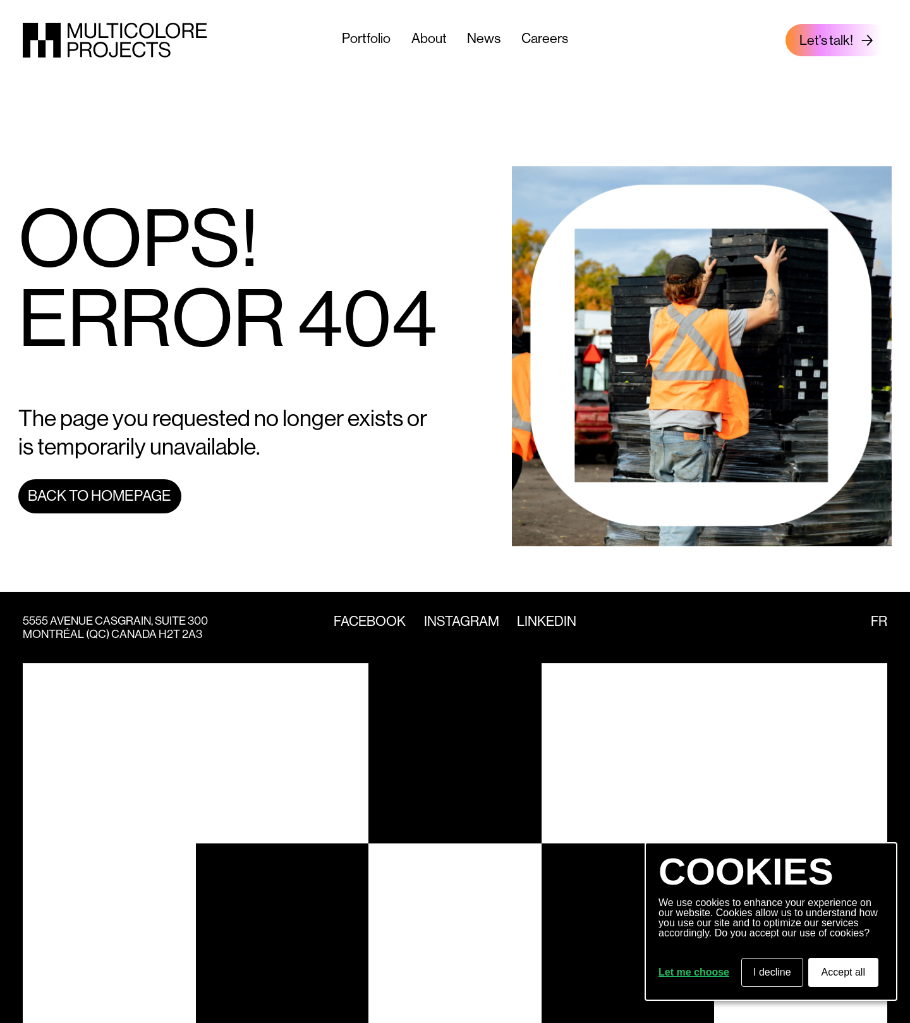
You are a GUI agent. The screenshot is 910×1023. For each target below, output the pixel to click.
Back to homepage (99, 495)
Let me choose (693, 972)
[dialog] (771, 921)
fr (879, 621)
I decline (772, 972)
